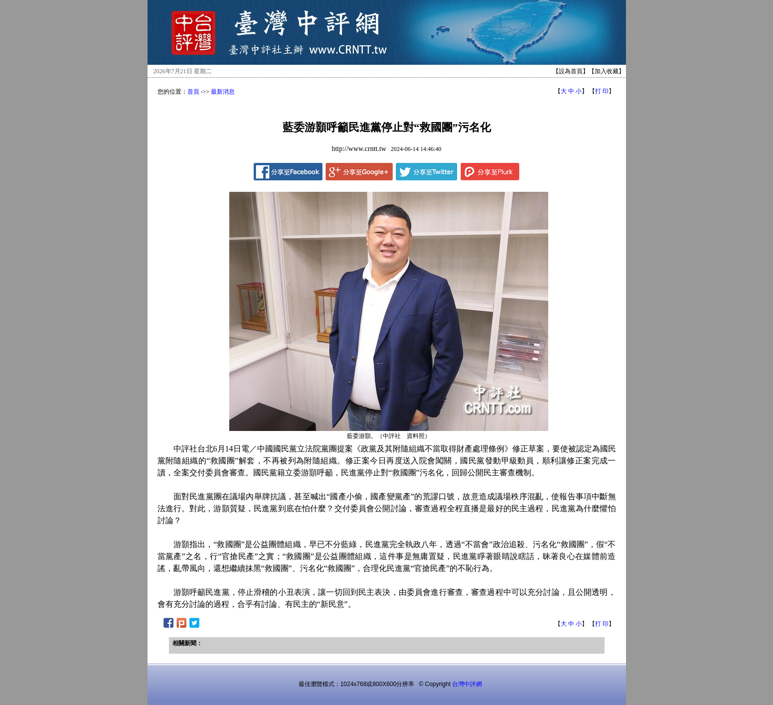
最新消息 (223, 91)
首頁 (193, 91)
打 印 (602, 91)
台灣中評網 (467, 684)
